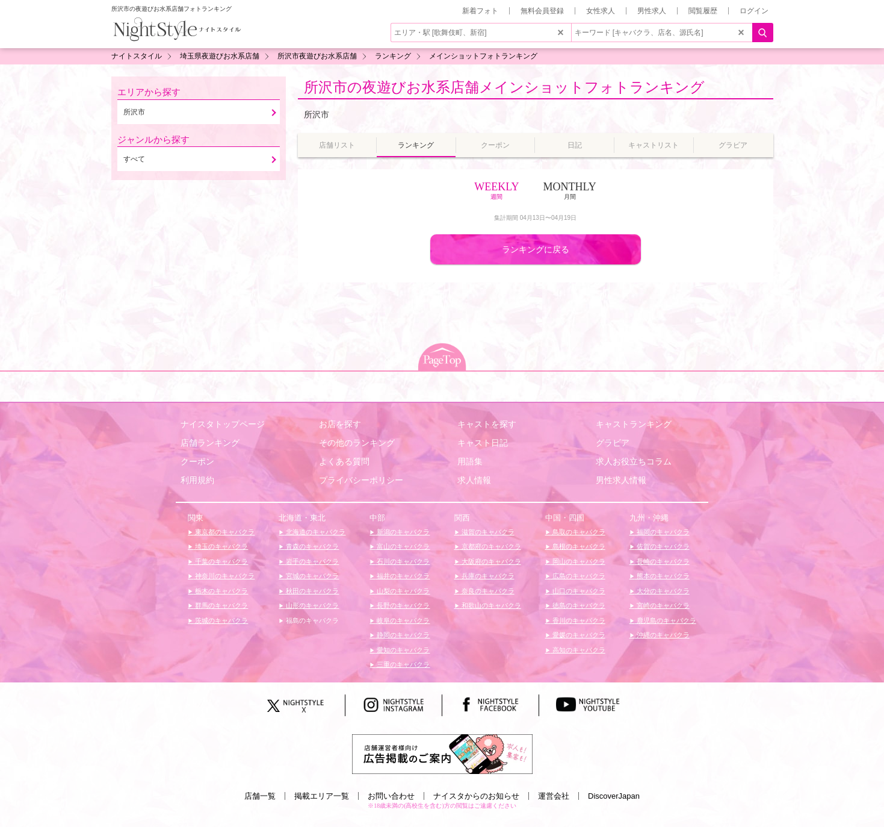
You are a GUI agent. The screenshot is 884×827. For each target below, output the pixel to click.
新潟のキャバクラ (402, 531)
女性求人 (600, 11)
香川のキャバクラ (578, 620)
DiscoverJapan (614, 795)
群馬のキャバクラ (220, 605)
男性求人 (651, 11)
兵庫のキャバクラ (487, 575)
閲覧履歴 (702, 11)
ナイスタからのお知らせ (476, 795)
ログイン (754, 11)
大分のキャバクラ (662, 591)
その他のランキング (357, 443)
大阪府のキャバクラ (490, 561)
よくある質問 (344, 461)
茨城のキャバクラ (220, 620)
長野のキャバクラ (402, 605)
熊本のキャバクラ (662, 575)
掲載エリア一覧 (321, 795)
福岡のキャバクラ (662, 531)
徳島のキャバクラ (578, 605)
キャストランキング (634, 424)
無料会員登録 (542, 11)
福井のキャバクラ (402, 575)
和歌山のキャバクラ (490, 605)
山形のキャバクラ (311, 605)
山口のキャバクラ (578, 591)
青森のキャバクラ (311, 546)
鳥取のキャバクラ (578, 531)
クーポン (197, 461)
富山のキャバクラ (402, 546)
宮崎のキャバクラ (662, 605)
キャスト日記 (482, 443)
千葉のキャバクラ (220, 561)
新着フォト (480, 11)
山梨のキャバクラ (402, 591)
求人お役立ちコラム (634, 461)
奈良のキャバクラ (487, 591)
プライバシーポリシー (361, 480)
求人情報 (474, 480)
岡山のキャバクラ (578, 561)
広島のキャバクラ (578, 575)
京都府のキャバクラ (490, 546)
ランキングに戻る (535, 249)
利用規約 (197, 480)
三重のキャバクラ (402, 664)
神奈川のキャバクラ (224, 575)
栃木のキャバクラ (220, 591)
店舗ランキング (210, 443)
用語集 (470, 461)
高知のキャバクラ (578, 650)
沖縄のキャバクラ (662, 634)
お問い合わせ (391, 795)
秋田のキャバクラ (311, 591)
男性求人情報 (621, 480)
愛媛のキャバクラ (578, 634)
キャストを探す (486, 424)
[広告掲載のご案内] (442, 753)
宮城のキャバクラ (311, 575)
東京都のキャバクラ (224, 531)
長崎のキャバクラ (662, 561)
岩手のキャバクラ (311, 561)
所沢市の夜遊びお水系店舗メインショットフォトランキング (504, 87)
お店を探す (340, 424)
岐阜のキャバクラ (402, 620)
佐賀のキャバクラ (662, 546)
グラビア (612, 443)
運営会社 (553, 795)
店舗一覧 (260, 795)
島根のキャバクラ (578, 546)
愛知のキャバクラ (402, 650)
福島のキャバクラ (311, 620)
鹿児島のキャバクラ (665, 620)
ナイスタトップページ (223, 424)
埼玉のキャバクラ (220, 546)
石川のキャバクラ (402, 561)
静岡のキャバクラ (402, 634)
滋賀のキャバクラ (487, 531)
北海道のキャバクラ (314, 531)
